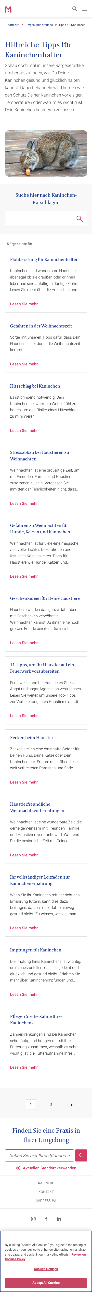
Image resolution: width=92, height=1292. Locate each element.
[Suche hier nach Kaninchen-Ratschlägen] (41, 219)
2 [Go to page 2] (51, 1104)
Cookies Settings (46, 1269)
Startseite (13, 25)
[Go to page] (72, 1105)
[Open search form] (75, 9)
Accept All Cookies (45, 1283)
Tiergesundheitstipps (39, 25)
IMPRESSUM (46, 1201)
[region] (46, 1261)
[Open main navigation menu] (85, 9)
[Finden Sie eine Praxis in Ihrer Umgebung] (39, 1155)
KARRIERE (46, 1183)
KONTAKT (46, 1192)
